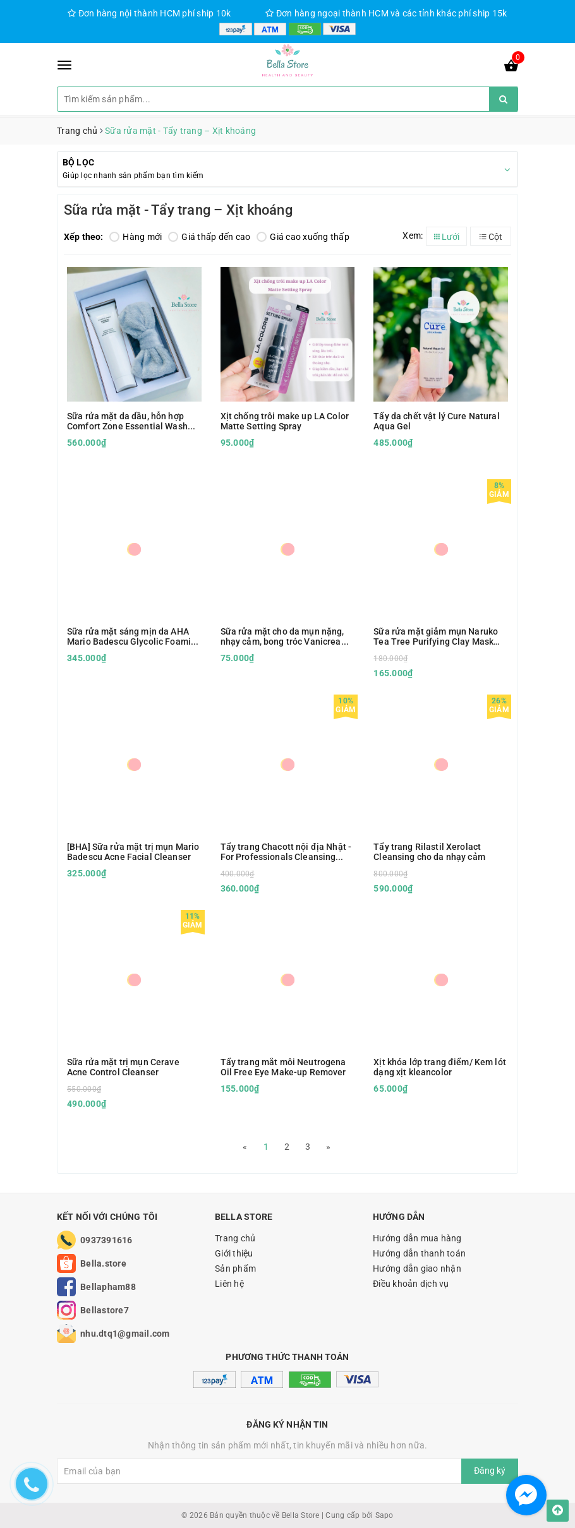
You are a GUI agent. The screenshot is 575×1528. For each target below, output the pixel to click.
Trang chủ (235, 1238)
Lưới (446, 237)
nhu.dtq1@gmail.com (125, 1333)
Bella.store (103, 1263)
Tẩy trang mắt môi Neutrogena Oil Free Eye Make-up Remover (283, 1067)
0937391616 (106, 1240)
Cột (491, 237)
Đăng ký (489, 1470)
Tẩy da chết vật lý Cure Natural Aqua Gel (436, 421)
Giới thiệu (234, 1253)
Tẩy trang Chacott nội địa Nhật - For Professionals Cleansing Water (286, 852)
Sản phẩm (235, 1268)
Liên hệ (229, 1284)
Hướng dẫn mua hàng (417, 1238)
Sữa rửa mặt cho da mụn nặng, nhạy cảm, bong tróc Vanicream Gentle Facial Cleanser (285, 636)
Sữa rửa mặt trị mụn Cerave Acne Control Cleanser (123, 1067)
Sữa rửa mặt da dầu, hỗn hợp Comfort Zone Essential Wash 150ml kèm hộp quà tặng (127, 421)
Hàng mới (135, 237)
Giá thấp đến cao (209, 237)
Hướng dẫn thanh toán (419, 1253)
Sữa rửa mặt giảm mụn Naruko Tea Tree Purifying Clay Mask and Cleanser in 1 (435, 636)
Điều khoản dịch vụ (411, 1284)
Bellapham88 (108, 1287)
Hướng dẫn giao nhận (417, 1268)
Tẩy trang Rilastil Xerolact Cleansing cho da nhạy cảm (429, 852)
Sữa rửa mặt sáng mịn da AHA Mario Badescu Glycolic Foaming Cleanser (134, 636)
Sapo (384, 1515)
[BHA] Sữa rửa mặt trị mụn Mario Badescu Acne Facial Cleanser (133, 852)
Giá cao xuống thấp (303, 237)
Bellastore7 (104, 1310)
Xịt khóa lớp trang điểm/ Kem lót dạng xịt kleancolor (439, 1067)
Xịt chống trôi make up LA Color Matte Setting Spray (285, 421)
